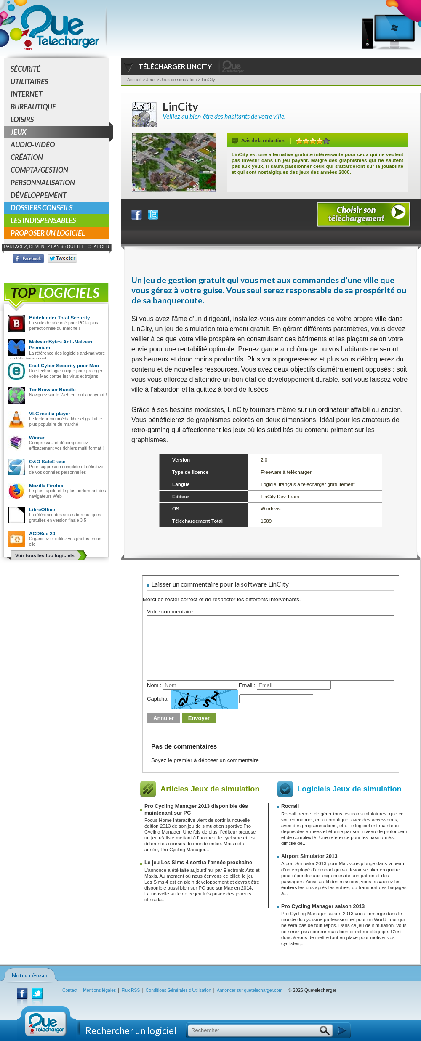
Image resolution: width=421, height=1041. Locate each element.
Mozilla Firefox (46, 485)
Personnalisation (43, 182)
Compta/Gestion (39, 169)
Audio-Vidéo (33, 144)
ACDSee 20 (42, 533)
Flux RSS (131, 990)
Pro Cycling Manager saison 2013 (323, 906)
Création (27, 157)
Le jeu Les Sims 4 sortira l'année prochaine (198, 863)
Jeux (60, 132)
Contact (69, 990)
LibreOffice (42, 509)
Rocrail (290, 806)
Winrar (37, 437)
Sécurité (25, 68)
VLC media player (49, 413)
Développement (39, 195)
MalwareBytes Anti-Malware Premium (61, 344)
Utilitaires (29, 81)
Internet (26, 94)
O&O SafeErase (47, 461)
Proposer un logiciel (48, 232)
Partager (141, 213)
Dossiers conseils (41, 207)
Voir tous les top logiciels (45, 555)
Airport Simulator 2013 (309, 856)
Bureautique (33, 106)
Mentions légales (99, 990)
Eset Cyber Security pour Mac (64, 365)
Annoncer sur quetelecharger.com (249, 990)
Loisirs (22, 119)
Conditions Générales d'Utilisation (178, 990)
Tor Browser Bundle (52, 389)
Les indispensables (43, 220)
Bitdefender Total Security (59, 317)
